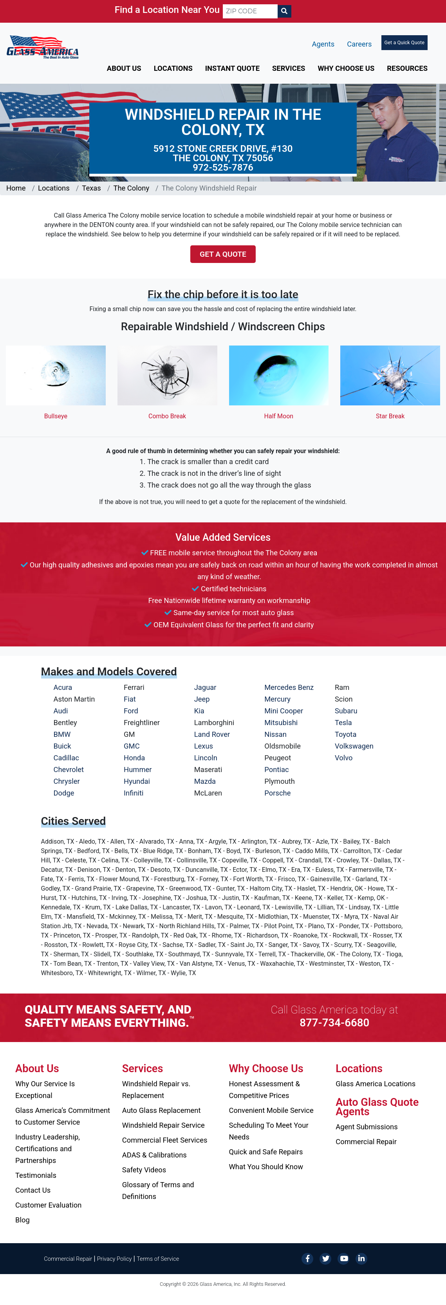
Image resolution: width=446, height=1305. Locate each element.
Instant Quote (232, 68)
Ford (131, 711)
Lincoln (205, 758)
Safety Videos (144, 1170)
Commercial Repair (366, 1142)
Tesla (343, 722)
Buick (62, 746)
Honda (134, 758)
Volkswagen (354, 746)
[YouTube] (343, 1258)
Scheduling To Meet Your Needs (269, 1131)
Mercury (277, 699)
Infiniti (133, 793)
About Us (124, 68)
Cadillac (66, 758)
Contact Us (33, 1190)
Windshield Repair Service (163, 1125)
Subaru (346, 711)
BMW (62, 734)
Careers (359, 44)
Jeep (202, 699)
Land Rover (212, 734)
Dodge (64, 793)
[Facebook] (307, 1258)
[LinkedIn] (361, 1258)
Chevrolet (69, 769)
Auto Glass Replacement (161, 1110)
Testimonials (35, 1175)
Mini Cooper (283, 711)
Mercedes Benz (289, 687)
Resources (407, 68)
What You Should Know (266, 1167)
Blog (22, 1220)
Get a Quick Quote (404, 42)
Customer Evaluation (48, 1205)
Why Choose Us (346, 68)
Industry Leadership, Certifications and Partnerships (47, 1149)
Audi (61, 711)
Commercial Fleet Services (165, 1140)
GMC (132, 746)
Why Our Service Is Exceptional (45, 1090)
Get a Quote (223, 254)
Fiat (130, 699)
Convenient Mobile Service (271, 1110)
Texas (91, 188)
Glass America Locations (375, 1084)
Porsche (277, 793)
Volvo (344, 758)
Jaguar (205, 687)
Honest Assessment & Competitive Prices (264, 1090)
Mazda (205, 781)
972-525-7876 (223, 167)
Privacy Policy (114, 1258)
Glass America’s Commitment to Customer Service (62, 1116)
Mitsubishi (281, 722)
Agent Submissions (366, 1127)
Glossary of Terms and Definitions (158, 1191)
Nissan (275, 734)
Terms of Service (158, 1258)
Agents (323, 44)
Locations (173, 68)
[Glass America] (42, 46)
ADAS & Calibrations (154, 1155)
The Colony (131, 188)
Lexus (203, 746)
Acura (63, 687)
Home (16, 188)
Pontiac (276, 769)
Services (288, 68)
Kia (199, 711)
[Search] (284, 11)
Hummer (138, 769)
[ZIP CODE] (250, 11)
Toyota (346, 734)
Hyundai (137, 781)
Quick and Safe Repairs (266, 1152)
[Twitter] (325, 1258)
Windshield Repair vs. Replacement (156, 1090)
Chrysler (67, 781)
